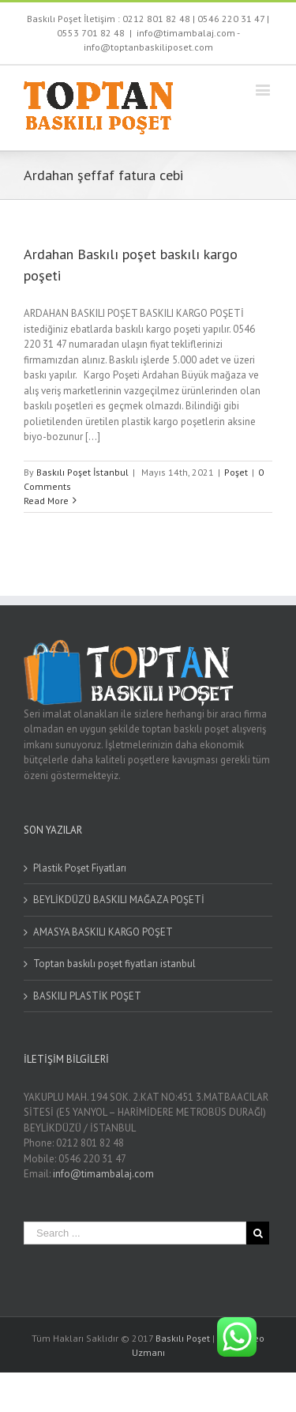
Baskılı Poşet (182, 1338)
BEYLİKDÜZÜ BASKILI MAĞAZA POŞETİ (118, 899)
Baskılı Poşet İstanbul (82, 472)
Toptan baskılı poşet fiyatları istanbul (114, 963)
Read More (46, 500)
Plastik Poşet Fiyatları (79, 868)
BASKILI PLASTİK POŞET (87, 996)
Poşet (236, 472)
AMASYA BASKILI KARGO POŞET (103, 932)
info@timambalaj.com (103, 1173)
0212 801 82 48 (156, 18)
